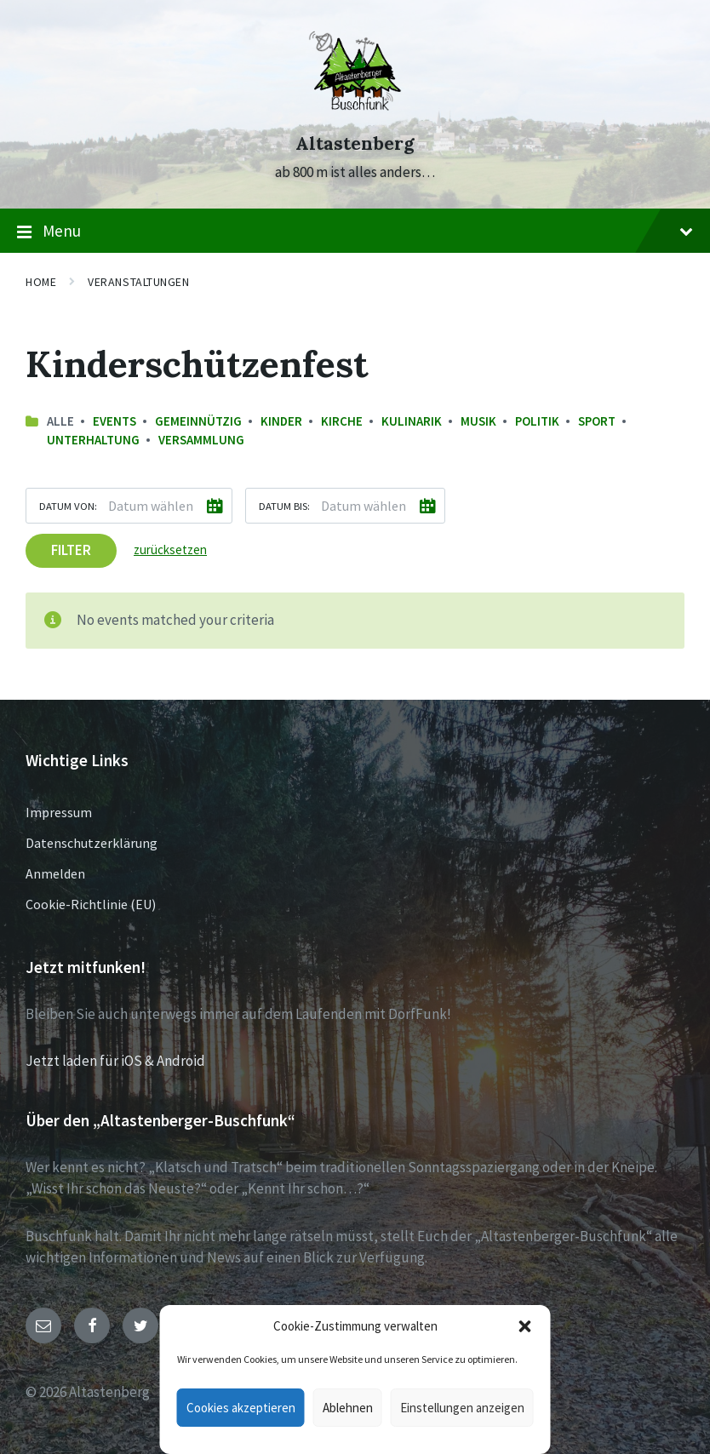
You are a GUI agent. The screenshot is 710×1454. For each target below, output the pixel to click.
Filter (71, 550)
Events (114, 421)
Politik (537, 421)
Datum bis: (284, 505)
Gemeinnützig (198, 421)
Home (41, 281)
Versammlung (201, 440)
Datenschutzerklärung (91, 842)
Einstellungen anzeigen (462, 1408)
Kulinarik (411, 421)
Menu (355, 231)
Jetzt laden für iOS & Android (115, 1060)
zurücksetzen (170, 549)
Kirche (342, 421)
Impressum (59, 812)
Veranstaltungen (138, 281)
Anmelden (55, 873)
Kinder (281, 421)
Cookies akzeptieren (240, 1408)
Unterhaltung (93, 440)
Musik (478, 421)
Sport (597, 421)
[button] (525, 1326)
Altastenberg (355, 143)
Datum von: (68, 505)
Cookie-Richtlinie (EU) (91, 904)
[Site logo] (355, 112)
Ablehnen (348, 1408)
